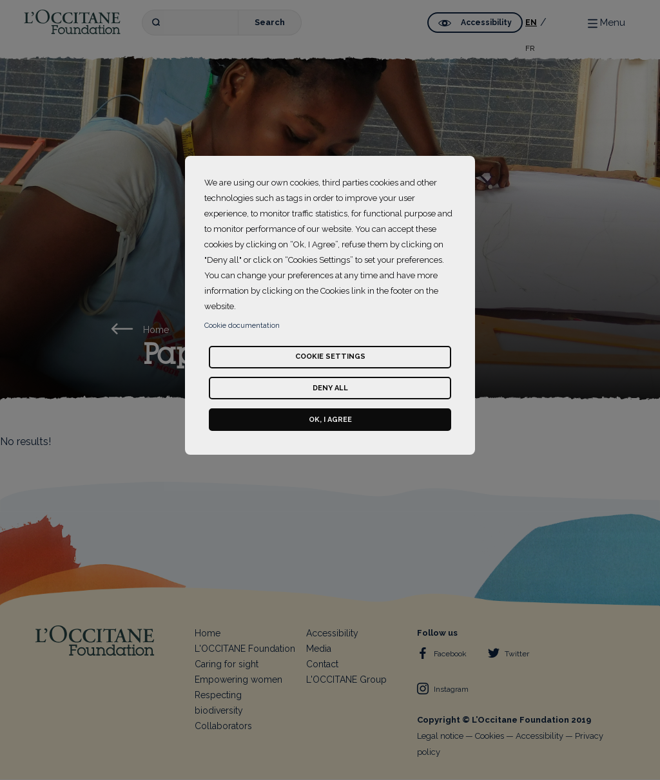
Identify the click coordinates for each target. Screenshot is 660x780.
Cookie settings (330, 356)
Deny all (330, 388)
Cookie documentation (242, 325)
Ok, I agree (330, 419)
